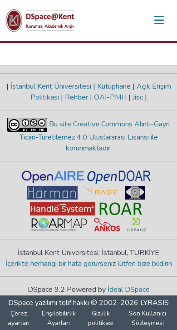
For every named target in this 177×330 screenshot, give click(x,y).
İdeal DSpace (129, 290)
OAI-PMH (110, 97)
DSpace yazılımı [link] (32, 303)
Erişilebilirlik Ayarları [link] (59, 318)
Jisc (138, 97)
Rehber (76, 97)
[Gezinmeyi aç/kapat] (159, 20)
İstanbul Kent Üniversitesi (51, 86)
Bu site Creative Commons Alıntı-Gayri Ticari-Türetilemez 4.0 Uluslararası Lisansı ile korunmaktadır (95, 136)
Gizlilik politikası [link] (100, 318)
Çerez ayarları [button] (19, 318)
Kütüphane (114, 86)
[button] (39, 20)
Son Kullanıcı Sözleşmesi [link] (147, 318)
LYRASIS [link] (154, 303)
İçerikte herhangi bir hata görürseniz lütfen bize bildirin (88, 264)
